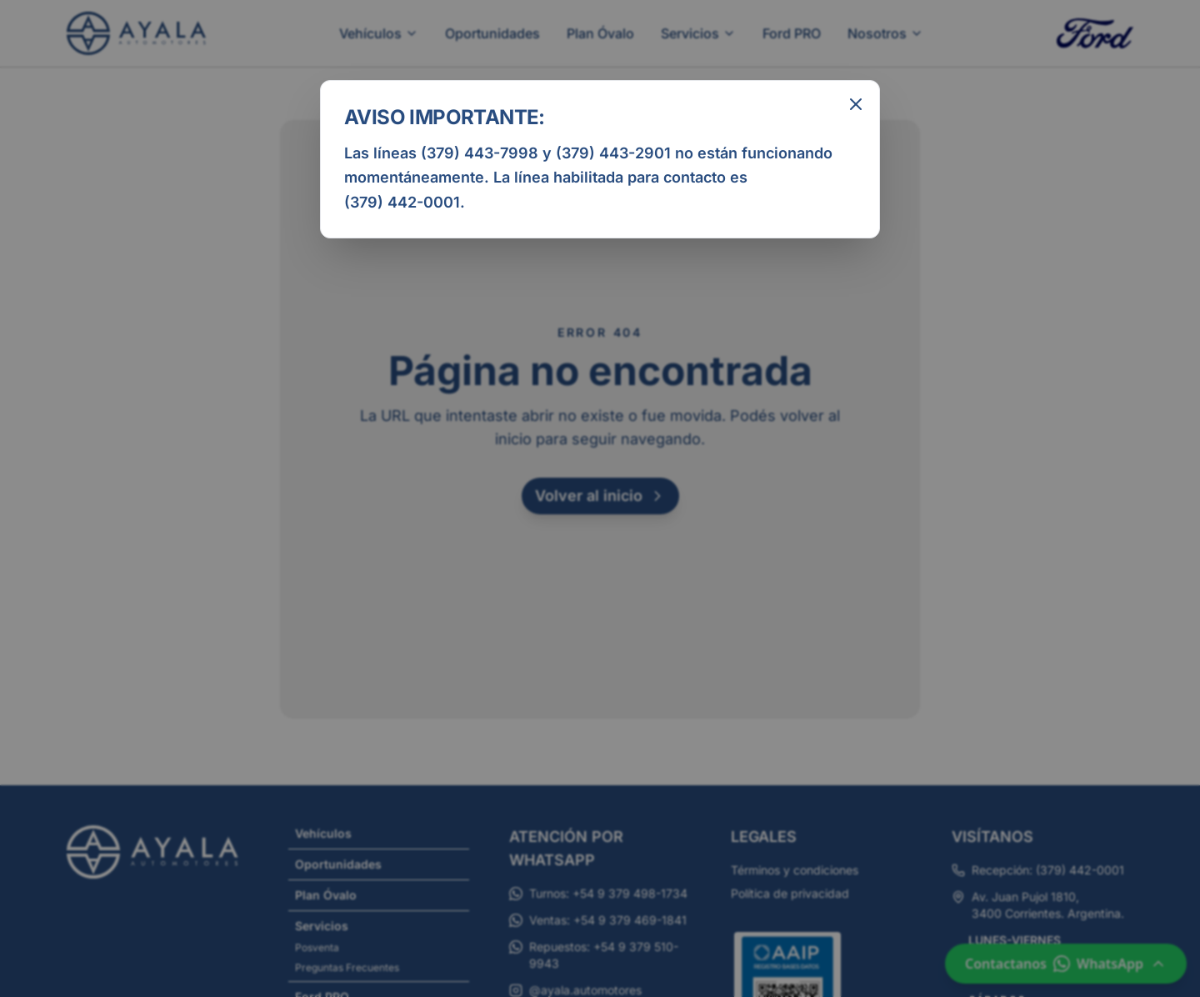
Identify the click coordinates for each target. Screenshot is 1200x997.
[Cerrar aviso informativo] (856, 104)
